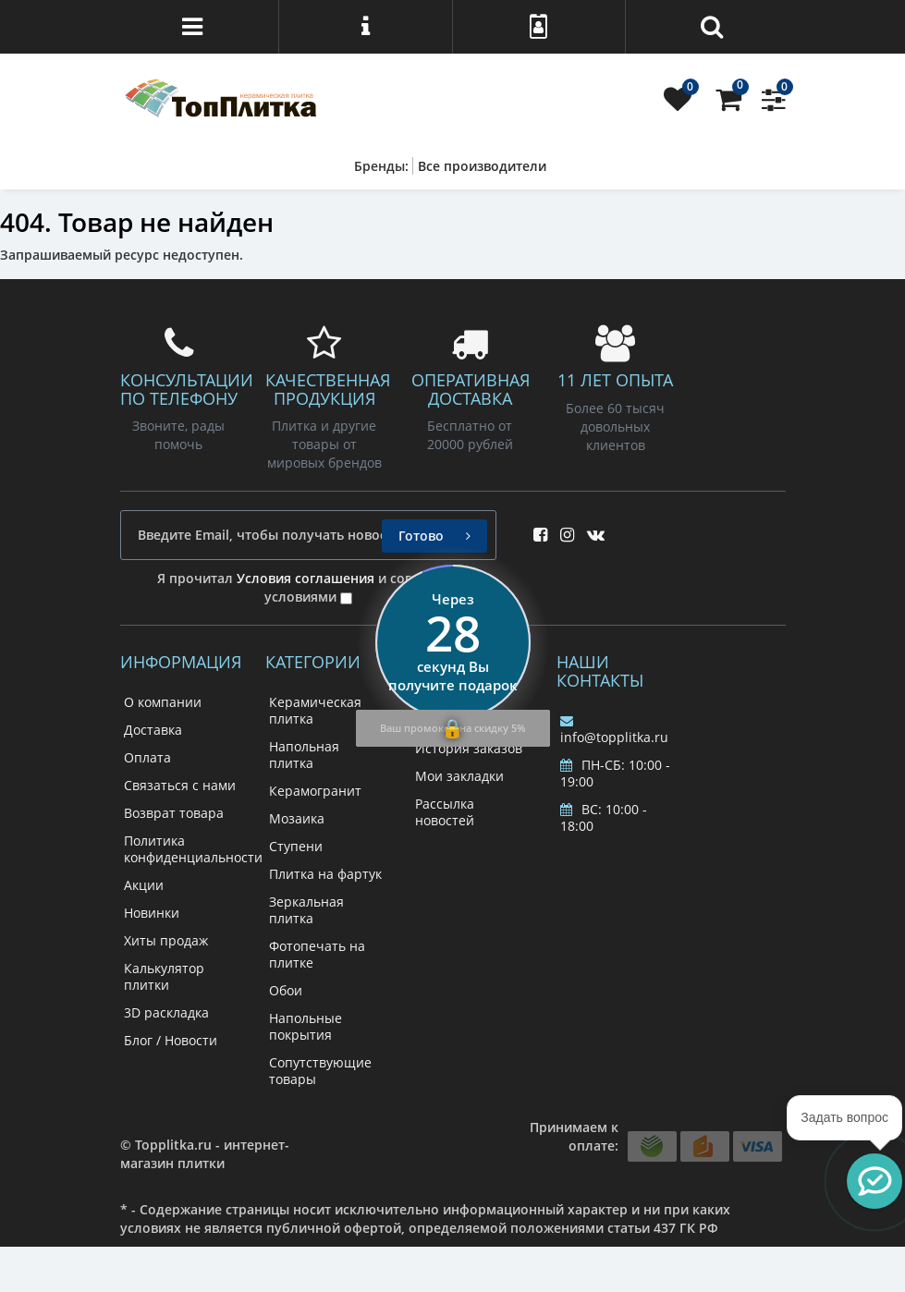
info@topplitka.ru (614, 730)
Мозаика (296, 818)
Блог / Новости (170, 1040)
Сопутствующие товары (320, 1071)
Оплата (147, 757)
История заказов (468, 748)
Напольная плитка (304, 754)
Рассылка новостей (444, 812)
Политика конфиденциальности (193, 849)
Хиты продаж (166, 940)
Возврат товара (174, 813)
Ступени (296, 846)
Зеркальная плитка (306, 910)
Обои (285, 990)
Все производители (482, 166)
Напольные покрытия (305, 1026)
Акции (144, 885)
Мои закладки (459, 776)
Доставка (153, 729)
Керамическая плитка (315, 710)
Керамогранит (315, 790)
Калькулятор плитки (164, 976)
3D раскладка (166, 1012)
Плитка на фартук (325, 874)
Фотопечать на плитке (317, 954)
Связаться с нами (180, 785)
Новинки (151, 912)
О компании (163, 702)
